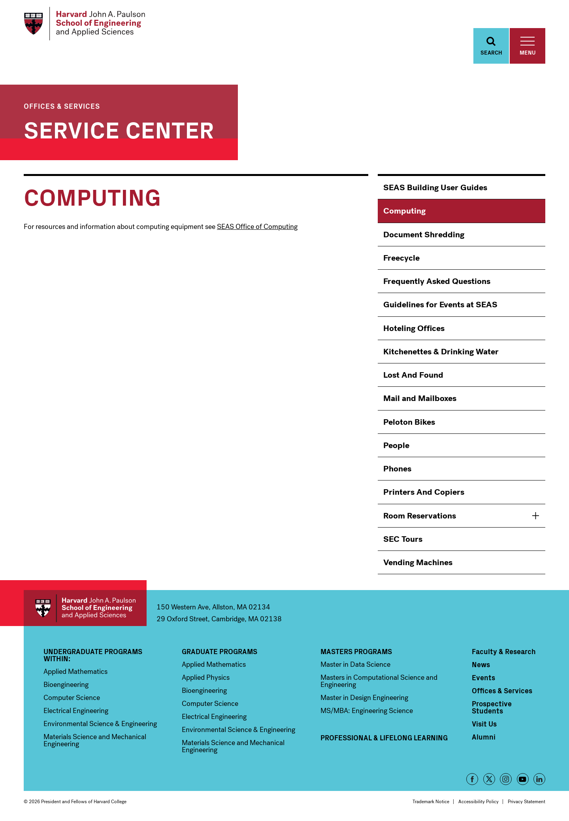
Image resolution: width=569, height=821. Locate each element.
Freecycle (401, 257)
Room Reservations (419, 515)
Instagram (506, 779)
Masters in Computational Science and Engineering (378, 681)
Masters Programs (356, 651)
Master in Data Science (355, 664)
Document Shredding (423, 234)
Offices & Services (62, 106)
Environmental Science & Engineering (100, 723)
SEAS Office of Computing (257, 226)
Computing (404, 210)
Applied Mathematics (75, 671)
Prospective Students (492, 707)
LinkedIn (539, 779)
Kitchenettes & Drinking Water (441, 351)
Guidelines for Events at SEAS (440, 304)
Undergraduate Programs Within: (92, 655)
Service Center (119, 128)
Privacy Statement (526, 801)
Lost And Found (413, 374)
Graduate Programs (219, 651)
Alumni (484, 736)
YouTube (523, 779)
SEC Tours (402, 539)
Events (483, 677)
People (396, 445)
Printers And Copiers (423, 492)
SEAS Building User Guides (435, 187)
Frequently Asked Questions (436, 281)
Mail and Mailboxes (419, 398)
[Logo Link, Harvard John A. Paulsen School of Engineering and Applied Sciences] (84, 24)
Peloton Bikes (409, 422)
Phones (397, 468)
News (481, 664)
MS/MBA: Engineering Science (366, 710)
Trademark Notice (431, 801)
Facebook (472, 779)
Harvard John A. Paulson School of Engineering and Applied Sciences (85, 608)
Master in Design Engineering (364, 697)
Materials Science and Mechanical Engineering (94, 740)
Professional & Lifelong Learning (384, 737)
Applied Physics (206, 677)
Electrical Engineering (75, 710)
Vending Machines (417, 562)
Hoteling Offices (414, 328)
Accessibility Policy (478, 801)
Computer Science (71, 697)
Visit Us (484, 723)
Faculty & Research (504, 651)
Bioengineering (66, 684)
